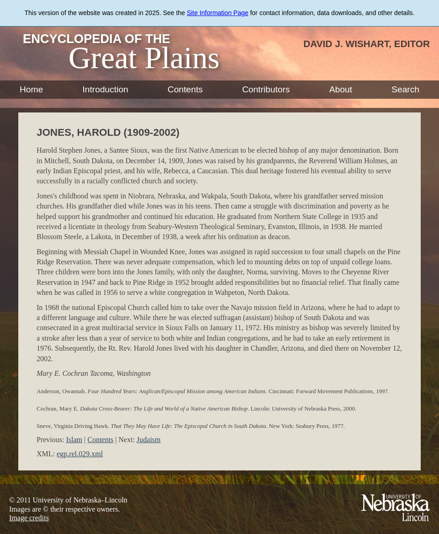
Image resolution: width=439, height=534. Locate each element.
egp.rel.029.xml (80, 454)
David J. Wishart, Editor (366, 43)
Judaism (149, 439)
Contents (185, 89)
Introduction (105, 89)
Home (31, 89)
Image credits (29, 518)
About (340, 89)
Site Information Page (217, 12)
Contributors (266, 89)
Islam (74, 439)
